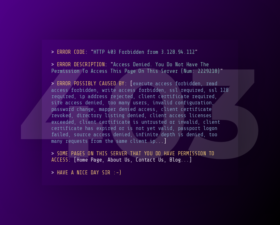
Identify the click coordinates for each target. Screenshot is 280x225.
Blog (175, 160)
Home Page (89, 160)
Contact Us (150, 160)
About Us (119, 160)
